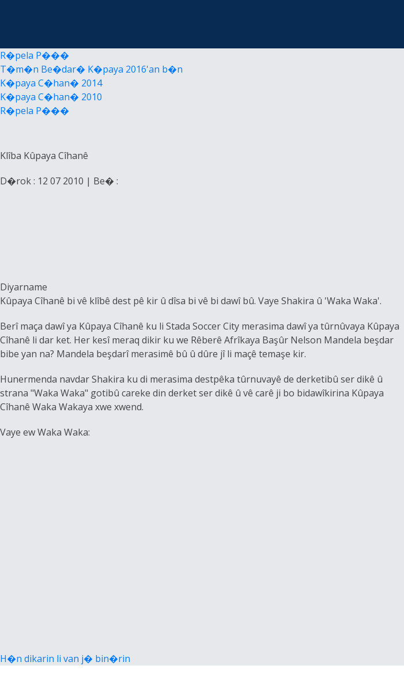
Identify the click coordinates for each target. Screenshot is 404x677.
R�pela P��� (34, 55)
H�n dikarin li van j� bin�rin (65, 658)
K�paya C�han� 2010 (51, 96)
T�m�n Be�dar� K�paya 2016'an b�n (91, 69)
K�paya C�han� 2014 (51, 83)
